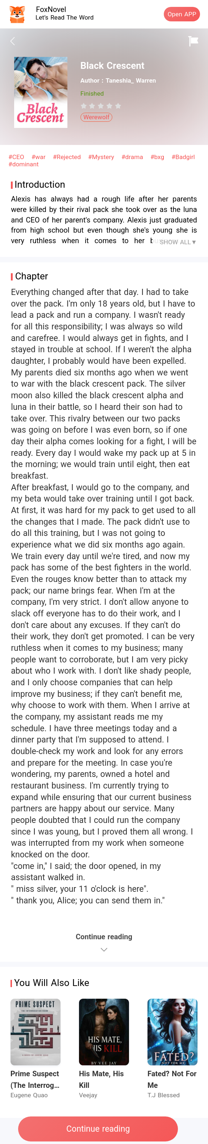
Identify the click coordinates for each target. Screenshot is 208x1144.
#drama (133, 157)
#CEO (17, 157)
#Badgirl (183, 157)
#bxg (158, 157)
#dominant (23, 164)
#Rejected (68, 157)
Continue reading (98, 1129)
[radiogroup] (100, 106)
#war (40, 157)
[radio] (84, 106)
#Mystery (102, 157)
